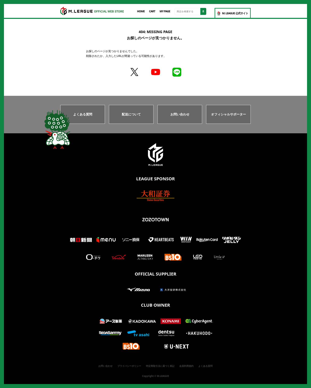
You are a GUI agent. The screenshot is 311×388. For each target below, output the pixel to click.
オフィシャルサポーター (228, 114)
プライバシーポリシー (129, 366)
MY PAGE (165, 11)
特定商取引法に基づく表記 (160, 366)
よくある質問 (82, 114)
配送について (131, 114)
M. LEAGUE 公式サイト (232, 13)
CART (152, 11)
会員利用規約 (186, 366)
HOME (141, 11)
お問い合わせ (179, 114)
